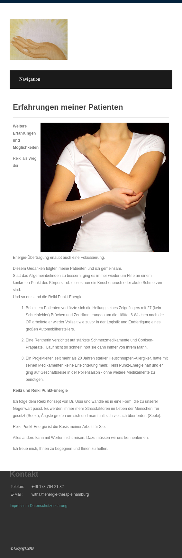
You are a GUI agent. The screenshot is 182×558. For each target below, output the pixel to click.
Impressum (19, 505)
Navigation (29, 79)
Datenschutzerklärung (49, 505)
